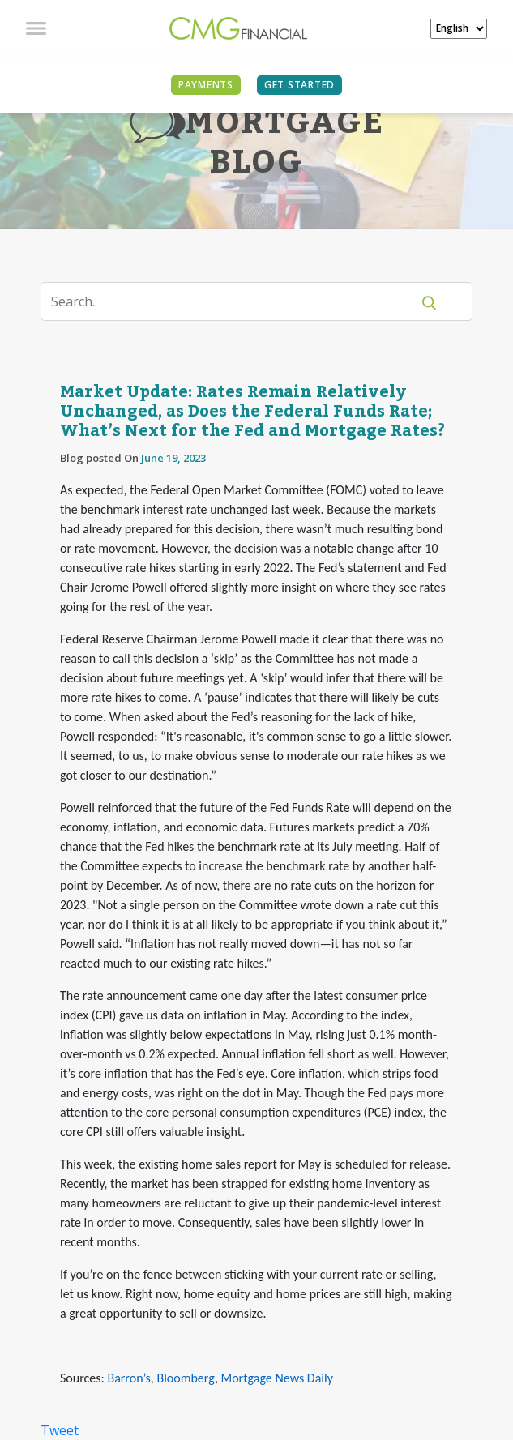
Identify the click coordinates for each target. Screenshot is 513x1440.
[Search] (235, 301)
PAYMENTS (205, 85)
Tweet (60, 1430)
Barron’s (128, 1378)
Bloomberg (185, 1378)
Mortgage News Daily (277, 1378)
